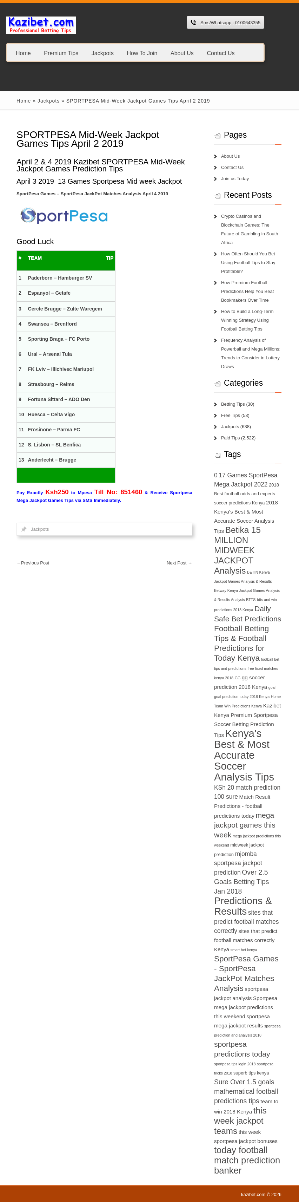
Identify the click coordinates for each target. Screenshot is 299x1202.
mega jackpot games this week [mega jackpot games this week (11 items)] (244, 825)
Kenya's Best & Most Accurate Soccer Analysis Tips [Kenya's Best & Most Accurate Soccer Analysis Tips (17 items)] (244, 755)
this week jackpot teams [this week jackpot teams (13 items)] (240, 1121)
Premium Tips (61, 53)
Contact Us (220, 53)
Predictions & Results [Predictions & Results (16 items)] (243, 906)
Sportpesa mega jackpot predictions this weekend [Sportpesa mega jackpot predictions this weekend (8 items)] (245, 1007)
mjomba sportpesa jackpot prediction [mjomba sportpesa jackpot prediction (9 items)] (238, 863)
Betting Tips (233, 404)
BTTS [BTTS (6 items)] (250, 599)
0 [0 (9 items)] (216, 475)
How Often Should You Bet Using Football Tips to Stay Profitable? (248, 262)
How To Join (142, 53)
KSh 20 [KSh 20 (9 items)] (224, 787)
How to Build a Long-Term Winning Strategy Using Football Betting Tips (247, 320)
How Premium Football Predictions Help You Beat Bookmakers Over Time (247, 291)
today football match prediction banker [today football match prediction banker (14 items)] (247, 1160)
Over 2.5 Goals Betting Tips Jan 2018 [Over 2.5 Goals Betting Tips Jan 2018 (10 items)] (241, 882)
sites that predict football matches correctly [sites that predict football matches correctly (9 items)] (246, 921)
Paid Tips (230, 437)
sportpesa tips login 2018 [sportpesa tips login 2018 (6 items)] (234, 1064)
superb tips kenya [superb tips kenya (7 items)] (251, 1073)
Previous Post (32, 563)
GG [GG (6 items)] (238, 678)
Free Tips (230, 415)
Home (23, 53)
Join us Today (235, 178)
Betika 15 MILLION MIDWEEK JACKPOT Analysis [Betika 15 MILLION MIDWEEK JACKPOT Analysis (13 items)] (237, 550)
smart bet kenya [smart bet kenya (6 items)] (244, 950)
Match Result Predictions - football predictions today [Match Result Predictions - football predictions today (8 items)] (242, 806)
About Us (182, 53)
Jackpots (103, 53)
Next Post (179, 563)
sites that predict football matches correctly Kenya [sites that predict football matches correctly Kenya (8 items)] (245, 940)
